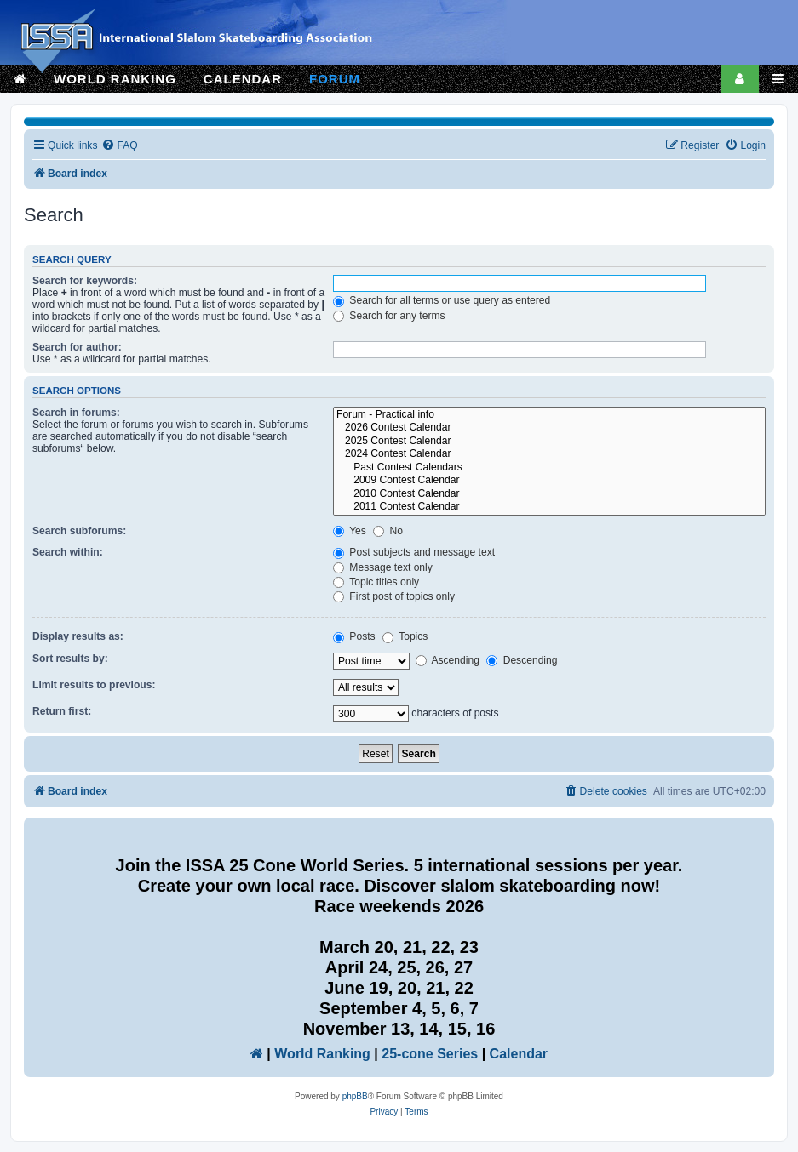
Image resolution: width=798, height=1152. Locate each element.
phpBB (355, 1096)
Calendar (519, 1053)
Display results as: (77, 636)
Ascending (447, 660)
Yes (349, 531)
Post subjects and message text (414, 552)
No (388, 531)
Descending (521, 660)
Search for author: (77, 347)
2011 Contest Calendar (549, 507)
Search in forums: (76, 413)
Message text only (383, 567)
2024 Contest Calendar (549, 454)
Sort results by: (70, 658)
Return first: (61, 711)
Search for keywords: (84, 281)
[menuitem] (119, 145)
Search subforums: (79, 531)
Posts (354, 636)
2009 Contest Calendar (549, 481)
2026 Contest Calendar (549, 428)
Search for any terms (389, 316)
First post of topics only (394, 596)
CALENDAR (243, 78)
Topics (405, 636)
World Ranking (322, 1053)
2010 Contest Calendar (549, 494)
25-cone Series (430, 1053)
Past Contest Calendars (549, 468)
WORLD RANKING (115, 78)
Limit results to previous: (93, 685)
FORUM (334, 78)
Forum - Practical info (549, 415)
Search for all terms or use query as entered (441, 300)
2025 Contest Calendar (549, 441)
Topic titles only (376, 582)
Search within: (67, 552)
